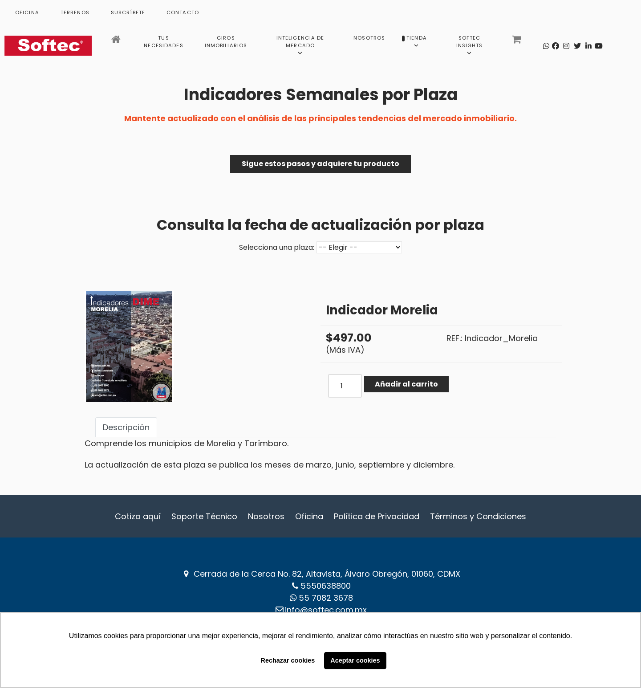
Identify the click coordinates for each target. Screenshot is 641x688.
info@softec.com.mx (326, 609)
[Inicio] (117, 42)
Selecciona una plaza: (276, 247)
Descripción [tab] (126, 427)
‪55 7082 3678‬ (326, 597)
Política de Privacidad (376, 516)
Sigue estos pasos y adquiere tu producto (320, 164)
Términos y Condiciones (478, 516)
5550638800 (325, 585)
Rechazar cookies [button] (288, 660)
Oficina (309, 516)
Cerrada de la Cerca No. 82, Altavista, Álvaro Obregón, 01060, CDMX (327, 573)
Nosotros (266, 516)
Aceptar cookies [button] (355, 660)
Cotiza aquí (138, 516)
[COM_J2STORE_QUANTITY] (345, 386)
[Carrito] (517, 42)
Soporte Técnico (204, 516)
